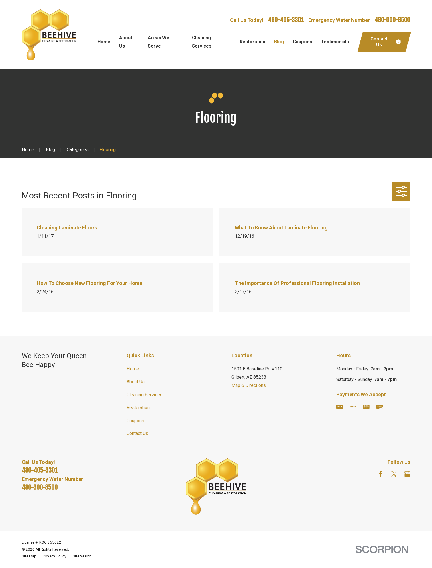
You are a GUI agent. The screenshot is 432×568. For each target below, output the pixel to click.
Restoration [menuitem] (252, 41)
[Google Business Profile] (407, 474)
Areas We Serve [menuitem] (158, 42)
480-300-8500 (392, 20)
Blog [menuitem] (279, 41)
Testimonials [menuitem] (335, 41)
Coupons (135, 420)
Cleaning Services (144, 394)
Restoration (138, 407)
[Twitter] (394, 474)
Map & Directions (248, 385)
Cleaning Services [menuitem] (201, 42)
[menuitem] (29, 556)
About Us (136, 381)
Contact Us (137, 433)
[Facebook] (380, 474)
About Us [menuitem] (125, 42)
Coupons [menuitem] (302, 41)
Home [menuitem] (103, 41)
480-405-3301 (286, 20)
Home (133, 369)
